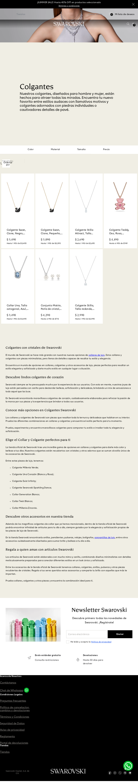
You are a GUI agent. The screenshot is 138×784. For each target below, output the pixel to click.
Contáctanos (8, 682)
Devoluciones (90, 655)
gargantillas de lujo (105, 538)
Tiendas (5, 752)
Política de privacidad (101, 642)
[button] (128, 23)
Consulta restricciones (47, 660)
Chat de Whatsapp (11, 690)
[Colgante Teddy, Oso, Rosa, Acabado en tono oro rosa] (120, 211)
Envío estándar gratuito (48, 655)
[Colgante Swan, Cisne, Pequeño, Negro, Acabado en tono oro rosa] (52, 211)
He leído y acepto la (90, 642)
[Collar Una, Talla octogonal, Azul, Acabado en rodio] (18, 286)
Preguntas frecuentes (13, 701)
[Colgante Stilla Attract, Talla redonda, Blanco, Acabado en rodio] (86, 211)
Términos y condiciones (69, 6)
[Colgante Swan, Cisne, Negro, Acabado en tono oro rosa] (18, 211)
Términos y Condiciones (14, 717)
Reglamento (7, 736)
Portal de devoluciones (14, 743)
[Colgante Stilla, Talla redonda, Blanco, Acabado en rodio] (86, 286)
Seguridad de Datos (12, 723)
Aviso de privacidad (12, 730)
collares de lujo (97, 355)
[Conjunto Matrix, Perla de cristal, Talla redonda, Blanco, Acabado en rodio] (52, 286)
